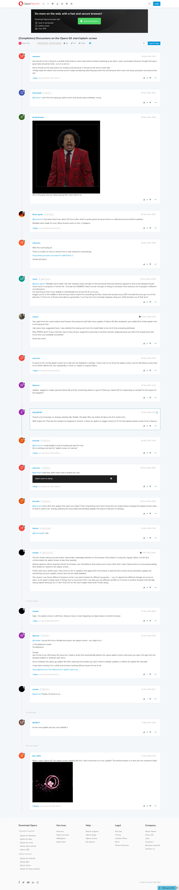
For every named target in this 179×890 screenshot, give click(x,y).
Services (61, 825)
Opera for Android (27, 858)
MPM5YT (36, 723)
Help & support (92, 831)
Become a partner (152, 845)
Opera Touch (25, 865)
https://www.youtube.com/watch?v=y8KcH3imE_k (52, 255)
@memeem (49, 214)
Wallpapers (61, 838)
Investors (149, 842)
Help (88, 825)
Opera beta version (28, 846)
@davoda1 (36, 473)
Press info (149, 835)
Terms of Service (122, 845)
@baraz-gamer (38, 284)
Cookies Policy (121, 838)
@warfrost (36, 694)
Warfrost (35, 385)
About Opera (150, 831)
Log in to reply (154, 43)
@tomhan (47, 93)
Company (150, 825)
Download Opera (91, 21)
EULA (117, 842)
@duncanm (45, 440)
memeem (36, 56)
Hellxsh (35, 528)
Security (118, 831)
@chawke (45, 635)
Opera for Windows (28, 836)
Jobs (147, 838)
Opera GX (25, 43)
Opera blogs (91, 835)
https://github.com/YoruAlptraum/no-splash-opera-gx (55, 669)
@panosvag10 (45, 528)
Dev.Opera (90, 842)
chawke (35, 553)
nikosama (36, 243)
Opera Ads (61, 842)
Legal (118, 825)
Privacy (118, 835)
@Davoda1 (46, 468)
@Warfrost (44, 689)
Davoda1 (35, 441)
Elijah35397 (37, 412)
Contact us (150, 849)
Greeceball (37, 93)
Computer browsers (26, 831)
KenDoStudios (38, 117)
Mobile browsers (25, 854)
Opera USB (24, 850)
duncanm (36, 358)
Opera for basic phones (30, 869)
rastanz (35, 317)
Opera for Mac (26, 839)
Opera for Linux (26, 843)
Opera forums (91, 838)
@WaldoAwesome (46, 552)
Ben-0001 (36, 756)
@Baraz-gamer (44, 279)
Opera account (62, 835)
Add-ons (60, 831)
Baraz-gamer (37, 214)
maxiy (34, 279)
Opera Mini (24, 862)
